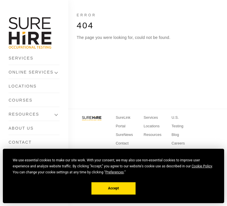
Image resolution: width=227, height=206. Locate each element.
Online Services (31, 72)
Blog (175, 134)
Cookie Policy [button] (202, 166)
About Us (21, 128)
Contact (20, 142)
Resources (24, 114)
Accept (113, 188)
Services (21, 58)
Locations (23, 86)
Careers (178, 143)
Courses (20, 100)
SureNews (124, 134)
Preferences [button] (114, 172)
